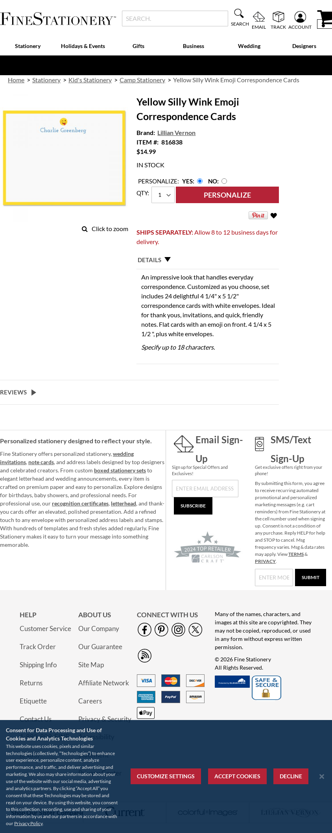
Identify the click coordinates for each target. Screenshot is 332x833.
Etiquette (33, 701)
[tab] (207, 259)
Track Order (38, 646)
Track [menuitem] (278, 27)
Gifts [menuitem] (138, 46)
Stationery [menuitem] (28, 46)
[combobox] (175, 18)
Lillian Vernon (176, 132)
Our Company (98, 628)
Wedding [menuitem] (249, 46)
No (212, 181)
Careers (90, 701)
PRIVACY (265, 561)
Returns (31, 683)
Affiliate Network (103, 683)
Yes (187, 181)
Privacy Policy (28, 823)
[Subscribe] (193, 506)
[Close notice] (321, 776)
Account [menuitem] (300, 27)
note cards (41, 462)
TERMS (296, 554)
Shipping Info (38, 665)
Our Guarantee (100, 646)
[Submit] (310, 577)
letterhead (123, 503)
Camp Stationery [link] (142, 79)
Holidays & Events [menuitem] (83, 46)
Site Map (91, 665)
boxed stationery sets (120, 470)
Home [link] (16, 79)
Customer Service (45, 628)
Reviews (13, 392)
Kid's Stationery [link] (90, 79)
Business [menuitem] (193, 46)
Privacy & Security (104, 719)
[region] (166, 776)
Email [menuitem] (259, 27)
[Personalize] (227, 195)
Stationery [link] (46, 79)
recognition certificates (80, 503)
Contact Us (36, 719)
